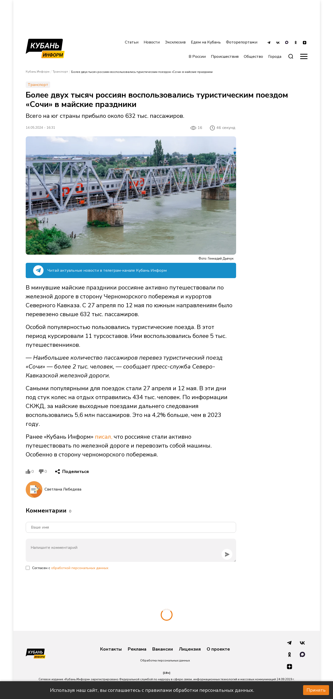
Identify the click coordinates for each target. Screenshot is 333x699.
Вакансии (162, 649)
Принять (316, 690)
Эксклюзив (175, 42)
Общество (253, 56)
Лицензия (190, 649)
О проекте (218, 649)
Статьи (131, 42)
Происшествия (225, 56)
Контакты (111, 649)
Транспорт (60, 72)
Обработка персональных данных (165, 660)
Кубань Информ (37, 72)
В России (197, 56)
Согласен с (70, 568)
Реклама (137, 649)
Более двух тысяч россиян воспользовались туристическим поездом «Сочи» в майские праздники (142, 72)
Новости (152, 42)
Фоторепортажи (241, 42)
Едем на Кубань (206, 42)
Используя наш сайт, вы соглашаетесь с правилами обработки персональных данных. (152, 690)
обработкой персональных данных (79, 568)
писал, (103, 437)
